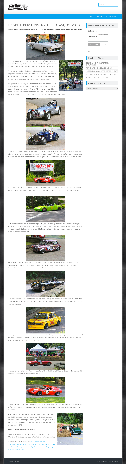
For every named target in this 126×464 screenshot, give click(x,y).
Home (89, 17)
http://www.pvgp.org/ (38, 442)
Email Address (93, 37)
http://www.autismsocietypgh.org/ (41, 447)
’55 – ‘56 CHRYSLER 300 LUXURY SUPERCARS (101, 74)
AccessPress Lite (113, 461)
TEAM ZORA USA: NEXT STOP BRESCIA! (98, 77)
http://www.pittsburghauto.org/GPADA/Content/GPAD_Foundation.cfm (31, 444)
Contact (99, 17)
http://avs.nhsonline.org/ (16, 450)
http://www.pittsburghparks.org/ (18, 447)
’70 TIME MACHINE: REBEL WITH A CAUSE (99, 68)
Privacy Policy (111, 17)
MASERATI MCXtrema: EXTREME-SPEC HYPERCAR (102, 71)
